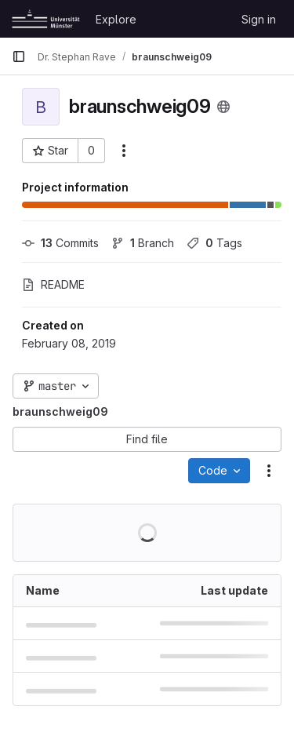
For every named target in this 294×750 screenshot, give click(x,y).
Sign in (258, 19)
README (53, 284)
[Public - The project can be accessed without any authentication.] (223, 106)
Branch (142, 242)
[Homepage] (46, 18)
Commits (60, 242)
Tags (214, 242)
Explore (116, 19)
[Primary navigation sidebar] (18, 56)
